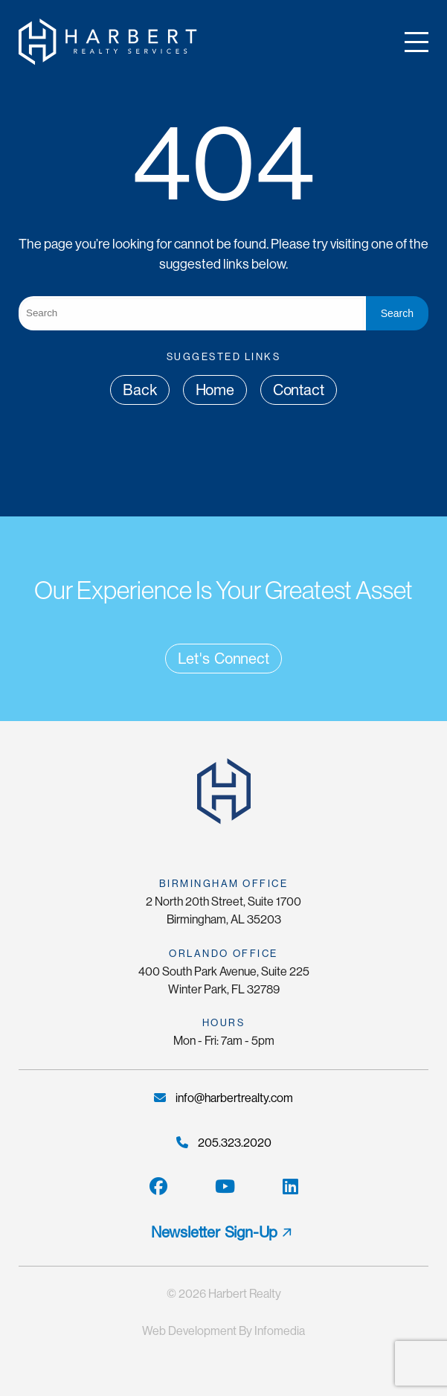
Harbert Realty (244, 1294)
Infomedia (279, 1331)
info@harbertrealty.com (223, 1098)
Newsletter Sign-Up (214, 1232)
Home (215, 390)
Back (139, 390)
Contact (298, 390)
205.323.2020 (223, 1143)
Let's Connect (223, 658)
